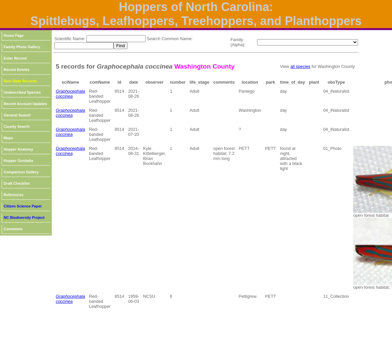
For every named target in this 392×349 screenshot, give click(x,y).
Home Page (14, 35)
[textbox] (116, 38)
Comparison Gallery (21, 172)
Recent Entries (16, 70)
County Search (17, 126)
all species (300, 66)
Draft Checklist (17, 183)
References (13, 195)
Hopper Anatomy (18, 149)
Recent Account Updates (25, 104)
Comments (13, 229)
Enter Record (15, 58)
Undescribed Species (22, 92)
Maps (8, 138)
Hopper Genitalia (18, 161)
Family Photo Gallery (22, 47)
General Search (17, 115)
